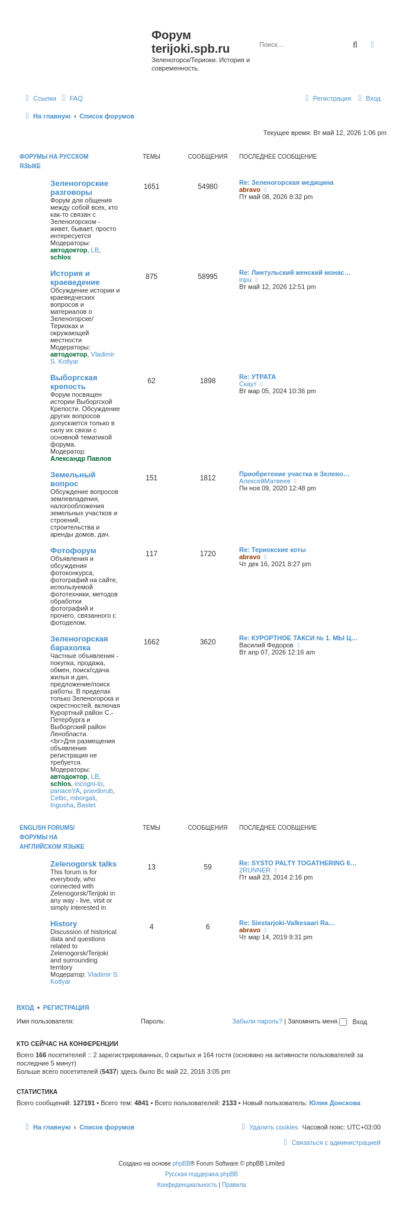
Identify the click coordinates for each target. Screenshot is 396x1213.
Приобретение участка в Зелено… (294, 473)
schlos (60, 257)
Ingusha (61, 804)
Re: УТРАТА (257, 376)
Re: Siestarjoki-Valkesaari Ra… (287, 922)
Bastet (86, 804)
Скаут (248, 383)
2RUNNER (255, 870)
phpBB (182, 1163)
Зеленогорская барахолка (79, 643)
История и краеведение (75, 278)
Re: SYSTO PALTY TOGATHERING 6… (298, 863)
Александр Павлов (80, 458)
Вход (25, 1007)
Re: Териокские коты (272, 549)
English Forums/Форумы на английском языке (52, 837)
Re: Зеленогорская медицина (286, 182)
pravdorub (98, 790)
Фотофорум (73, 550)
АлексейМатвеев (265, 480)
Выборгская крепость (73, 382)
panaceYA (65, 790)
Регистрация (66, 1007)
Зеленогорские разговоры (79, 188)
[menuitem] (71, 98)
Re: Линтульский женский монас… (295, 272)
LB (95, 249)
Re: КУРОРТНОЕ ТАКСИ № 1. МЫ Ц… (298, 637)
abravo (249, 189)
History (63, 923)
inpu (245, 279)
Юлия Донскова (334, 1102)
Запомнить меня (317, 1021)
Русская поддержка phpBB (201, 1174)
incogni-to (89, 783)
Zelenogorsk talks (83, 863)
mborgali (82, 797)
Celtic (58, 797)
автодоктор (68, 249)
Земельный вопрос (72, 479)
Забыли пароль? (257, 1021)
